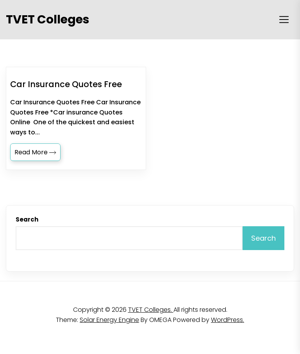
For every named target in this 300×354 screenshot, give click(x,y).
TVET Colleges (47, 20)
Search (27, 219)
